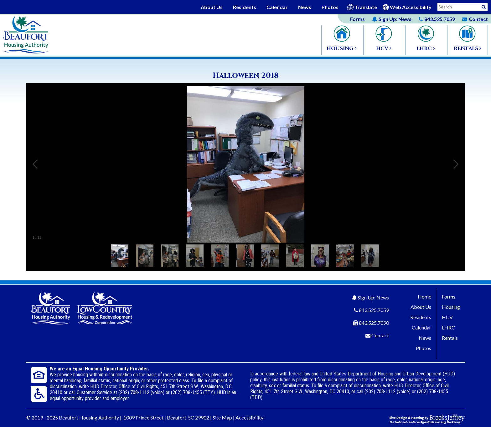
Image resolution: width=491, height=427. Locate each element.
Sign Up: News (373, 297)
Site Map (222, 417)
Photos (330, 7)
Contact (380, 335)
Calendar (277, 7)
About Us (212, 7)
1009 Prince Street (143, 417)
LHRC (448, 327)
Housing (451, 307)
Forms (357, 19)
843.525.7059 (374, 310)
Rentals (450, 338)
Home (424, 296)
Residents (244, 7)
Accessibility (249, 417)
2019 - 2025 (45, 417)
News (304, 7)
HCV (447, 317)
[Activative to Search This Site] (484, 6)
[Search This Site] (462, 7)
